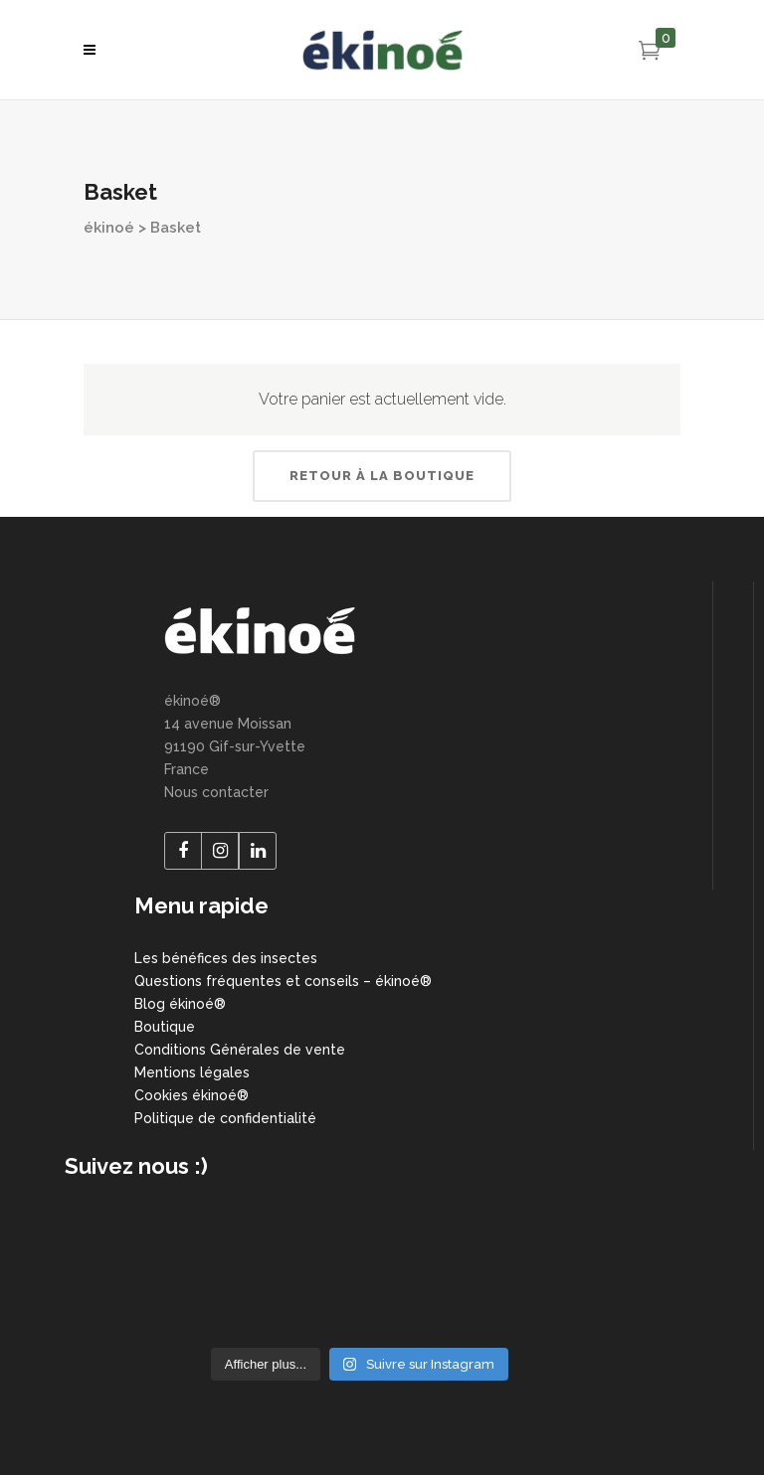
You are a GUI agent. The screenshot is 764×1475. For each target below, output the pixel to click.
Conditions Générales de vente (239, 1050)
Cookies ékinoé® (191, 1095)
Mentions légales (192, 1072)
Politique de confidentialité (225, 1118)
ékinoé (109, 228)
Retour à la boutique (382, 475)
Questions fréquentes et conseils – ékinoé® (283, 981)
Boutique (164, 1027)
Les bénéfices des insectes (225, 958)
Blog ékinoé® (180, 1004)
